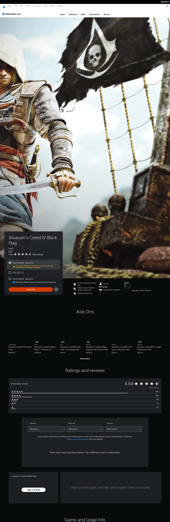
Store (52, 6)
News (45, 6)
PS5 (16, 6)
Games (9, 6)
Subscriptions (94, 12)
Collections (72, 12)
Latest (62, 12)
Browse (107, 12)
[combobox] (46, 427)
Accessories (36, 6)
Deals (83, 12)
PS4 (21, 6)
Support (59, 6)
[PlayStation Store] (12, 12)
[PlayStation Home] (4, 6)
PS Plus (27, 6)
